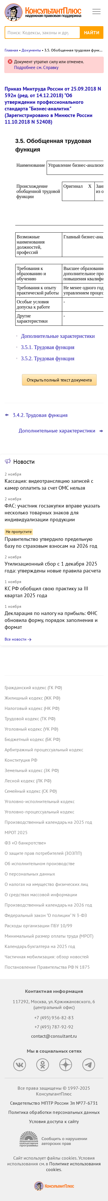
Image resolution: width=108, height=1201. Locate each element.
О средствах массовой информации (41, 894)
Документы (31, 50)
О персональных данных (30, 874)
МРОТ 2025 (16, 832)
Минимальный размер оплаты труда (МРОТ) (49, 936)
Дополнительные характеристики (58, 336)
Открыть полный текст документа (59, 380)
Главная (11, 50)
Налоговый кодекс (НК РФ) (32, 708)
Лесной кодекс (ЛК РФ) (28, 781)
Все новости (15, 639)
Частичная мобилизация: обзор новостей (47, 956)
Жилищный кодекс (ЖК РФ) (32, 698)
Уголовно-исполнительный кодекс (40, 801)
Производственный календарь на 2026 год (48, 905)
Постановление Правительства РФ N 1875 (47, 967)
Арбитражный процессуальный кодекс (44, 749)
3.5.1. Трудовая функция (47, 347)
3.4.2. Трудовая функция (40, 415)
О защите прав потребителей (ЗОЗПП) (43, 853)
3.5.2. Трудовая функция (47, 358)
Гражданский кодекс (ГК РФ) (33, 687)
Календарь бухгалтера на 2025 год (40, 946)
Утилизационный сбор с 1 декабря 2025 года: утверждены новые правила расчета (53, 567)
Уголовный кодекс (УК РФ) (31, 729)
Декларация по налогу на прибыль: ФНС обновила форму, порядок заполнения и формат (51, 620)
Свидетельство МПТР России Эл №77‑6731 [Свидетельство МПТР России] (54, 1103)
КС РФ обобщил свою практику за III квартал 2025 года (46, 592)
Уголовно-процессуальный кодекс (39, 812)
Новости (24, 462)
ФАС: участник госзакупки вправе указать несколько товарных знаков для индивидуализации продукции (52, 512)
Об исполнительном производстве (40, 863)
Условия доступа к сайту (54, 1121)
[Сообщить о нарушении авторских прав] (54, 1139)
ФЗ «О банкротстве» (25, 843)
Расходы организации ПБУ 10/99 (38, 925)
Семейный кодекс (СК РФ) (31, 791)
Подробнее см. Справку (36, 67)
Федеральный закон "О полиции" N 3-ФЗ (46, 915)
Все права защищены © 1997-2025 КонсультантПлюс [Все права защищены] (54, 1091)
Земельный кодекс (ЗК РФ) (32, 770)
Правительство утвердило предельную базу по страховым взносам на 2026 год (51, 542)
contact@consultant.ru (54, 1036)
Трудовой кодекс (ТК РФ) (30, 718)
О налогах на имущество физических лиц (46, 884)
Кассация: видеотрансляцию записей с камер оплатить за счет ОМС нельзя (49, 484)
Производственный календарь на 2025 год (48, 822)
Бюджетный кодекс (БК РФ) (32, 739)
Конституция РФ (21, 760)
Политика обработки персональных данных (54, 1112)
